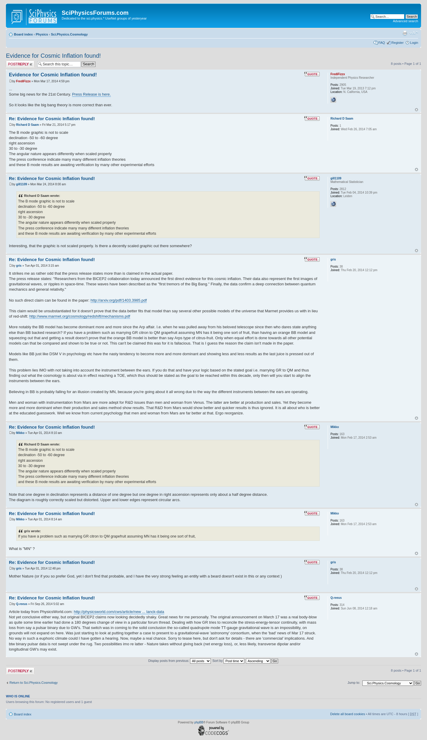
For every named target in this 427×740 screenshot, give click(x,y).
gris (18, 265)
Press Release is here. (91, 94)
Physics (42, 34)
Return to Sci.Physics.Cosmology (33, 682)
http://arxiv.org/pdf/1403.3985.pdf (118, 300)
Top (416, 109)
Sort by (228, 660)
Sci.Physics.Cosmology (69, 34)
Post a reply (20, 64)
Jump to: (354, 682)
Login (414, 42)
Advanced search (405, 21)
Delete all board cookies (347, 714)
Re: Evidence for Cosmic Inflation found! (52, 118)
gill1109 (21, 184)
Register (397, 42)
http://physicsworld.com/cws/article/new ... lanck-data (119, 611)
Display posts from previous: (179, 660)
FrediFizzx (23, 81)
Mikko (20, 433)
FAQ (381, 42)
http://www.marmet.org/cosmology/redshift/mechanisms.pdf (79, 316)
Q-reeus (21, 604)
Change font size (414, 33)
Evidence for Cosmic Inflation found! (53, 55)
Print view (404, 33)
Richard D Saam (27, 124)
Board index (23, 34)
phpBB (198, 722)
